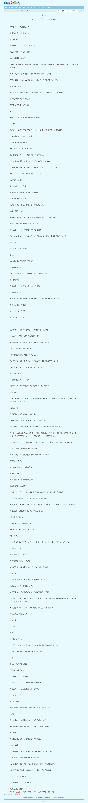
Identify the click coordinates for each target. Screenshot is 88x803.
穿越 (28, 7)
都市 (24, 7)
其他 (39, 7)
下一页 (48, 19)
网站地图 (44, 801)
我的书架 (11, 7)
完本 (43, 7)
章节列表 (41, 19)
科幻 (35, 7)
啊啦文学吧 (12, 3)
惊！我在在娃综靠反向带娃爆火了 (18, 10)
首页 (6, 7)
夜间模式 (80, 10)
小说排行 (48, 7)
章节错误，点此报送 (15, 792)
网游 (32, 7)
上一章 (33, 19)
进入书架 (53, 19)
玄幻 (16, 7)
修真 (20, 7)
